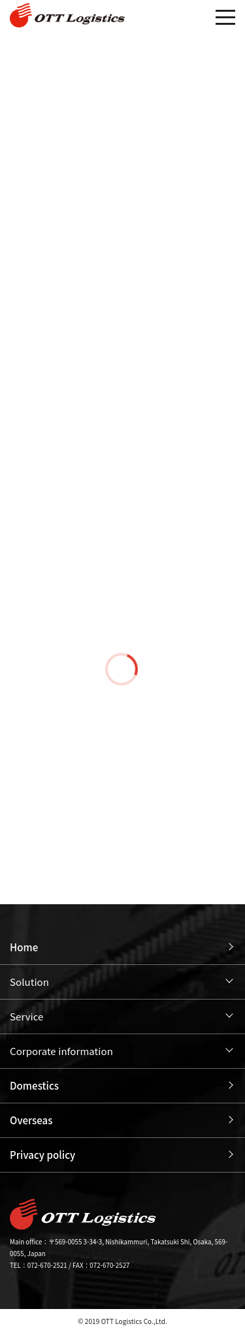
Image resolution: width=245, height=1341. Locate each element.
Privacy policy (42, 1154)
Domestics (34, 1085)
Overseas (31, 1120)
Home (24, 947)
